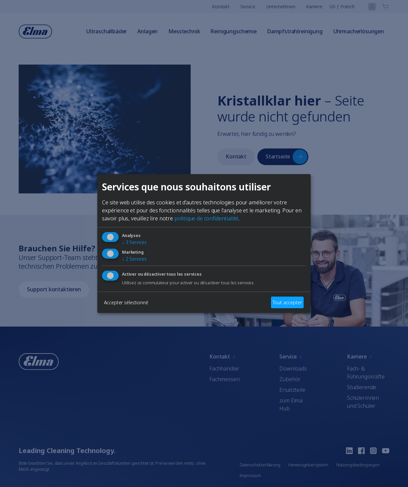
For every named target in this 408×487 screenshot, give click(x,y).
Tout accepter (287, 302)
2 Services (134, 259)
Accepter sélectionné (126, 302)
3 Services (134, 242)
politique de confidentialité (206, 218)
